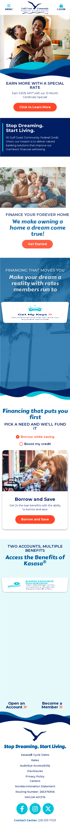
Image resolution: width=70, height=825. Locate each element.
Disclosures (35, 771)
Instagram (35, 808)
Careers (35, 781)
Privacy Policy (35, 776)
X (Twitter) (48, 808)
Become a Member (51, 705)
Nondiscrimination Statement (35, 786)
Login (61, 7)
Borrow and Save (35, 519)
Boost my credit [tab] (37, 444)
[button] (61, 7)
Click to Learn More (35, 107)
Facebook (22, 808)
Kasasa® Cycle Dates (35, 754)
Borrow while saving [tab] (37, 437)
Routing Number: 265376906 (35, 791)
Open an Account (15, 705)
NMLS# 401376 (35, 797)
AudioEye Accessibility (35, 765)
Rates (35, 760)
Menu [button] (8, 7)
